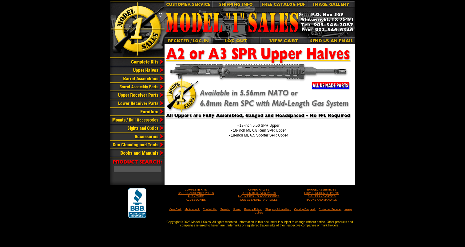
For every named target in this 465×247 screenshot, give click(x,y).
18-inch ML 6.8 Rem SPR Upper (259, 130)
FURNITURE (196, 196)
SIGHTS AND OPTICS (322, 196)
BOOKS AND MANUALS (321, 199)
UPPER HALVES (258, 189)
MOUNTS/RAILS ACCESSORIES (259, 196)
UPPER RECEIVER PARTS (259, 193)
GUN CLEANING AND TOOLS (258, 199)
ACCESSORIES (196, 199)
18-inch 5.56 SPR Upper (260, 125)
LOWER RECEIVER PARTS (321, 193)
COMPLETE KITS (196, 189)
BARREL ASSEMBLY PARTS (196, 193)
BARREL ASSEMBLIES (321, 189)
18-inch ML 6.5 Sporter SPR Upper (259, 135)
